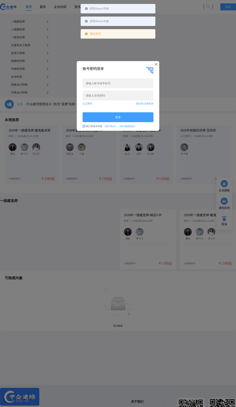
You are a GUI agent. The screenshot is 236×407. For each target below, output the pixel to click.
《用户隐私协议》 (127, 126)
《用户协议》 (110, 126)
